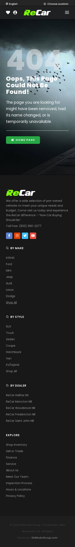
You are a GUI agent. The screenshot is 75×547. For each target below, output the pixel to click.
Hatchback (13, 352)
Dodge (10, 296)
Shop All (11, 302)
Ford (9, 264)
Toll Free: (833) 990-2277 (23, 226)
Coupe (10, 346)
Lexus (10, 290)
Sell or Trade (14, 451)
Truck (10, 333)
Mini (8, 271)
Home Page (23, 140)
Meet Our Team (17, 477)
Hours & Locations (18, 489)
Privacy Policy (15, 496)
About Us (12, 470)
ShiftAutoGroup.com (44, 538)
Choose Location (56, 4)
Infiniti (10, 258)
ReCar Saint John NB (20, 421)
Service (11, 464)
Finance (11, 457)
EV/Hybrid (12, 365)
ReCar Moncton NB (19, 402)
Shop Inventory (16, 445)
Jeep (9, 277)
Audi (9, 283)
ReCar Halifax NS (17, 395)
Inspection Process (19, 483)
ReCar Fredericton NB (20, 414)
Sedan (10, 339)
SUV (8, 326)
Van (8, 358)
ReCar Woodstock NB (20, 408)
